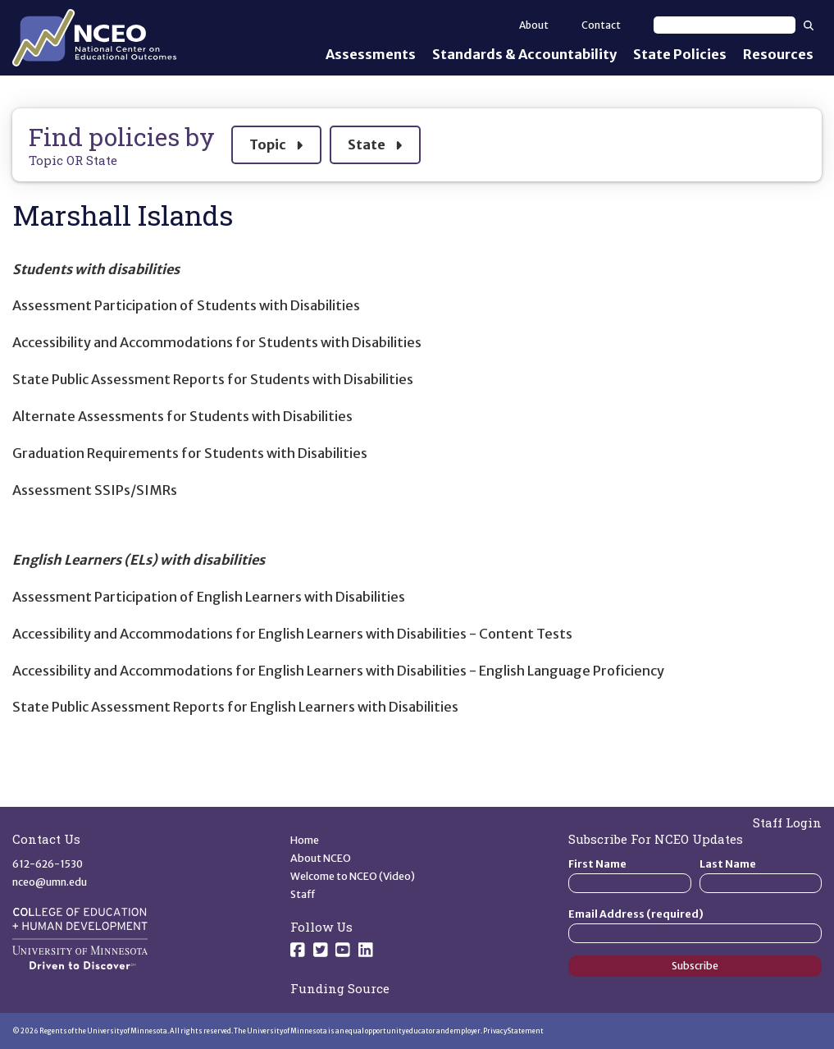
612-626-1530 (47, 864)
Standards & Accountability (524, 54)
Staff (303, 894)
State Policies (680, 54)
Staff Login (787, 822)
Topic (275, 142)
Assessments (371, 54)
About (534, 25)
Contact (601, 25)
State (375, 142)
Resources (778, 54)
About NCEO (320, 858)
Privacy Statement (513, 1031)
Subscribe (695, 966)
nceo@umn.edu (49, 882)
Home (304, 840)
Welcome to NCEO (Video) (352, 876)
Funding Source (340, 988)
